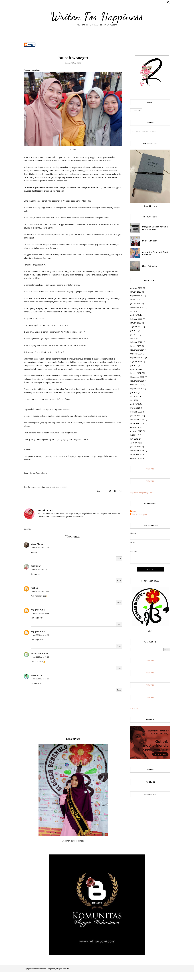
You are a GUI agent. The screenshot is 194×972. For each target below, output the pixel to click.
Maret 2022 (135, 338)
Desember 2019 (137, 419)
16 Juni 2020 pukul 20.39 (40, 591)
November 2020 (137, 381)
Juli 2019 (134, 435)
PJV (134, 511)
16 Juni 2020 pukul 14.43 (40, 547)
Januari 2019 (135, 446)
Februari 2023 (136, 319)
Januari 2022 (135, 346)
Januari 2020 (135, 415)
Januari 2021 (135, 373)
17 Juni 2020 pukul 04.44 (40, 613)
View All (150, 469)
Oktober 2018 (136, 458)
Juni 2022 (134, 334)
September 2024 (137, 295)
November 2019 (137, 423)
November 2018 (137, 454)
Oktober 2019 (136, 427)
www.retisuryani (140, 514)
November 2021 (137, 350)
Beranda (134, 708)
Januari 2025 (135, 292)
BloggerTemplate (62, 969)
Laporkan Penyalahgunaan (141, 492)
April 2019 (134, 442)
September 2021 (137, 357)
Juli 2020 (134, 392)
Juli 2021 (134, 365)
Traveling (136, 110)
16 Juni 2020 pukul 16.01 (40, 569)
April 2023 (134, 315)
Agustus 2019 (136, 431)
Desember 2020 (137, 377)
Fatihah (34, 588)
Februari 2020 (136, 411)
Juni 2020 (134, 396)
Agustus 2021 (136, 361)
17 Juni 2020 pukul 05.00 (40, 657)
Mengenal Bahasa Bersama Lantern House (155, 228)
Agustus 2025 (136, 288)
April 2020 (134, 404)
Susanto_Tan (37, 675)
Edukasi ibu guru (150, 206)
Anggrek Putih (38, 609)
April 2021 (134, 369)
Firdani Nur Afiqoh (39, 653)
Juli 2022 (134, 330)
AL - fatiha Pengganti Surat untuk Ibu (155, 253)
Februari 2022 (136, 342)
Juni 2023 (134, 311)
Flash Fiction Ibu (149, 266)
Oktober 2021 (136, 353)
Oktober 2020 (136, 384)
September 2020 (137, 388)
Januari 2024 (135, 303)
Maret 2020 (135, 408)
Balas (119, 559)
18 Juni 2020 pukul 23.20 (40, 679)
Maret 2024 (135, 299)
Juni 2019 (134, 439)
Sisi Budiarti (36, 566)
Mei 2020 (134, 400)
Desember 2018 (137, 450)
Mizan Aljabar (37, 544)
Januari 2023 (135, 323)
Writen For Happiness (97, 16)
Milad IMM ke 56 (149, 240)
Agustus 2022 (136, 326)
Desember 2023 (137, 307)
